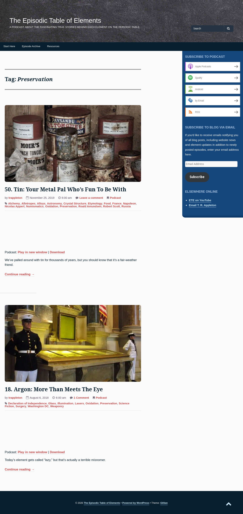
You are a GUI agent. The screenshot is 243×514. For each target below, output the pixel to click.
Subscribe (197, 177)
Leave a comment (91, 198)
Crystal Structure (74, 203)
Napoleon (129, 203)
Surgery (21, 406)
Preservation (68, 206)
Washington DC (38, 406)
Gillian (164, 502)
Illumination (65, 403)
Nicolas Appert (14, 206)
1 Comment (81, 398)
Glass (52, 403)
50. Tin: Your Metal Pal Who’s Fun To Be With (65, 189)
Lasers (79, 403)
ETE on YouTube (200, 200)
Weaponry (57, 406)
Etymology (95, 203)
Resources (53, 46)
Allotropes (28, 203)
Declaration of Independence (27, 403)
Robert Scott (111, 206)
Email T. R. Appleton (202, 205)
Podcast (115, 197)
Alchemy (14, 203)
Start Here (9, 46)
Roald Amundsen (90, 206)
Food (107, 203)
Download (57, 252)
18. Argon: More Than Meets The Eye (54, 389)
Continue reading (20, 274)
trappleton (15, 197)
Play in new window (32, 252)
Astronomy (54, 203)
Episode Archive (31, 46)
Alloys (41, 203)
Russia (126, 206)
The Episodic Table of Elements (55, 20)
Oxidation (51, 206)
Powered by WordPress (135, 502)
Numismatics (34, 206)
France (117, 203)
